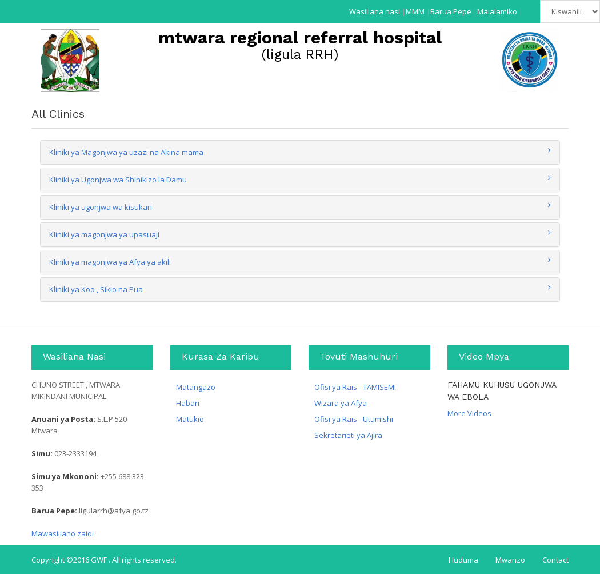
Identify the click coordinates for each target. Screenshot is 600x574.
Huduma (463, 560)
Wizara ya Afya (340, 403)
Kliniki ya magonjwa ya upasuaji (104, 234)
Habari (187, 403)
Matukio (190, 419)
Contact (555, 560)
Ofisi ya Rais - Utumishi (353, 419)
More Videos (469, 413)
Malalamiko (497, 11)
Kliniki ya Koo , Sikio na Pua (96, 289)
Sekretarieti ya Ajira (348, 435)
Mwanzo (510, 560)
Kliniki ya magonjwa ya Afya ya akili (110, 262)
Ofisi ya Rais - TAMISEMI (355, 387)
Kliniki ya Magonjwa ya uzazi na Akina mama (126, 152)
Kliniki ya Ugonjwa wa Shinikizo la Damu (118, 179)
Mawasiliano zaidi (62, 533)
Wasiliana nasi (374, 11)
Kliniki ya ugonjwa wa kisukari (100, 207)
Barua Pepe (450, 11)
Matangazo (195, 387)
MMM (415, 11)
